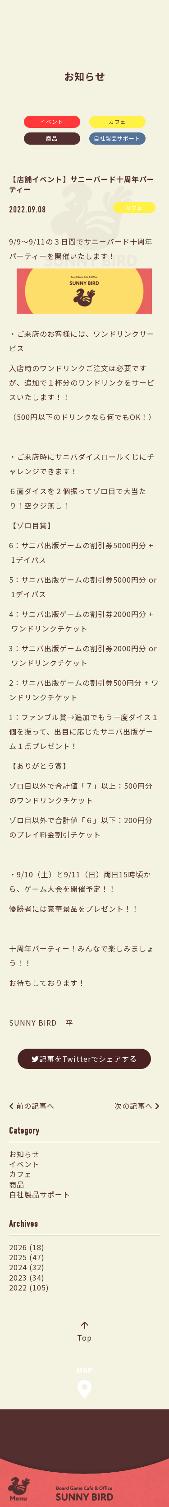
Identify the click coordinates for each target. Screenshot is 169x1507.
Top (84, 1332)
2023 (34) (27, 1277)
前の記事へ (35, 1105)
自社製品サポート (117, 138)
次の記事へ (133, 1105)
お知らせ (24, 1154)
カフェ (117, 121)
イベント (52, 121)
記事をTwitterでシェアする (84, 1058)
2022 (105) (29, 1287)
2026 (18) (27, 1247)
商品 (52, 138)
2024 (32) (27, 1267)
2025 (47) (27, 1257)
